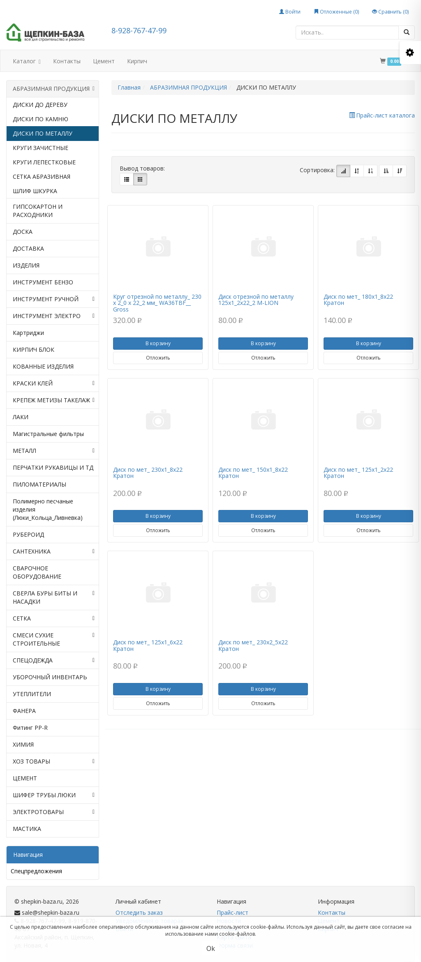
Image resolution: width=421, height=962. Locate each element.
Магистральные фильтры (48, 434)
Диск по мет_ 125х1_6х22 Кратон (148, 645)
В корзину (158, 343)
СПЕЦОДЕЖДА (54, 660)
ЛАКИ (20, 417)
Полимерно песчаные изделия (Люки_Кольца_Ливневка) (48, 509)
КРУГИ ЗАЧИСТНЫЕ (40, 148)
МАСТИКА (27, 829)
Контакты (67, 61)
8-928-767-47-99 (139, 30)
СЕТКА (54, 618)
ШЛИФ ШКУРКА (35, 191)
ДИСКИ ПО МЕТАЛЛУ (42, 133)
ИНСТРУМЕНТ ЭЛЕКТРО (54, 316)
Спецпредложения (36, 871)
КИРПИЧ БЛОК (33, 349)
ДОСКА (22, 231)
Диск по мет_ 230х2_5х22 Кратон (253, 645)
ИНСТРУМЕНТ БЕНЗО (43, 282)
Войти (290, 11)
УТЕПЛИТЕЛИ (32, 694)
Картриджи (28, 333)
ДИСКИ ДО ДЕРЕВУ (40, 104)
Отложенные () (336, 11)
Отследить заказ (139, 912)
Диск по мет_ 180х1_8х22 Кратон (358, 300)
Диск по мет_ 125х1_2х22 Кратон (358, 473)
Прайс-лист (232, 912)
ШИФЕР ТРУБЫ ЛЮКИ (54, 795)
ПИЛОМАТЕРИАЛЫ (39, 484)
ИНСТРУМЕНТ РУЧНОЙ (54, 299)
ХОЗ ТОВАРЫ (54, 761)
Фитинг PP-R (30, 727)
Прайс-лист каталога (382, 115)
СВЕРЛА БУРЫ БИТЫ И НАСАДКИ (54, 597)
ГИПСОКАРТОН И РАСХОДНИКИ (37, 211)
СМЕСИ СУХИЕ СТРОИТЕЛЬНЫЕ (54, 639)
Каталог (27, 62)
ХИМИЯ (23, 744)
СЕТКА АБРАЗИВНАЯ (41, 176)
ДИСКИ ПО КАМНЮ (40, 119)
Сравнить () (390, 11)
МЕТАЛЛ (54, 451)
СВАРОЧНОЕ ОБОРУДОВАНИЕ (37, 572)
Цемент (104, 61)
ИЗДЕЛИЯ (26, 265)
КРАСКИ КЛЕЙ (54, 383)
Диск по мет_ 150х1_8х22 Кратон (253, 473)
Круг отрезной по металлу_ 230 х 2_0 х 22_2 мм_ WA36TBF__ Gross (157, 303)
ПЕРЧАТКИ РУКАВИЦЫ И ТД (53, 467)
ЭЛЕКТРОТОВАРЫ (54, 812)
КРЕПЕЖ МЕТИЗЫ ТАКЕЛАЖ (54, 400)
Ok (210, 948)
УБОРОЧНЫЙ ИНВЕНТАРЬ (50, 677)
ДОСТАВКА (28, 248)
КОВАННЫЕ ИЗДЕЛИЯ (43, 366)
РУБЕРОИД (28, 534)
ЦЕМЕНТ (25, 778)
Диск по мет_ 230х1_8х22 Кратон (148, 473)
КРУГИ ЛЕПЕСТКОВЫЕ (44, 162)
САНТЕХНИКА (54, 551)
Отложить (158, 357)
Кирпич (137, 61)
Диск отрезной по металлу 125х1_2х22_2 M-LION (256, 300)
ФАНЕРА (24, 711)
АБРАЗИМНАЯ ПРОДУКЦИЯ (54, 89)
